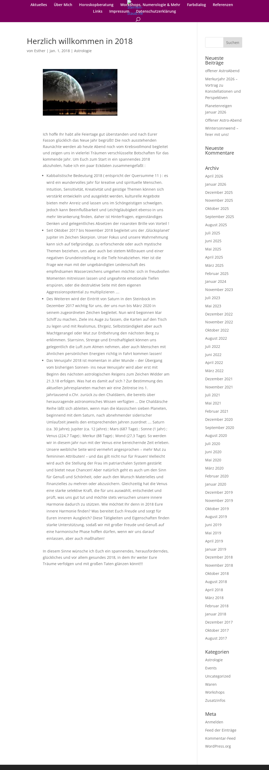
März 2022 (214, 370)
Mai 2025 (213, 248)
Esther (39, 50)
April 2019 (214, 541)
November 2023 (219, 289)
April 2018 (214, 589)
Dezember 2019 (219, 492)
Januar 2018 (215, 613)
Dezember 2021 (219, 378)
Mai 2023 (213, 305)
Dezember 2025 (219, 192)
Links (97, 11)
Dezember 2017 (219, 622)
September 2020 (219, 427)
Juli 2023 (212, 297)
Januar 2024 (215, 281)
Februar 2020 (217, 475)
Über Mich (63, 5)
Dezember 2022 (219, 314)
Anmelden (214, 721)
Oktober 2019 (217, 508)
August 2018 (216, 581)
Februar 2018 (217, 605)
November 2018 (219, 565)
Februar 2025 (217, 273)
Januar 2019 (215, 549)
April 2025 (214, 257)
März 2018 (214, 597)
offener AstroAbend (222, 70)
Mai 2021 (213, 403)
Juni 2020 (213, 451)
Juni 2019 (213, 524)
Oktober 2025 (217, 208)
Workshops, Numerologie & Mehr (150, 5)
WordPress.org (218, 746)
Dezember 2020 (219, 419)
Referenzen (223, 5)
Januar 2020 (215, 484)
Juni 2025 (213, 240)
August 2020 (216, 435)
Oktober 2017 (217, 630)
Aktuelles (38, 5)
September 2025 (219, 216)
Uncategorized (218, 676)
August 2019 (216, 516)
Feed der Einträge (220, 730)
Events (211, 667)
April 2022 (214, 362)
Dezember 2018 (219, 557)
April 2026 (214, 176)
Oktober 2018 (217, 573)
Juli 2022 (212, 346)
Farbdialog (196, 5)
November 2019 (219, 500)
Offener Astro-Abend (223, 120)
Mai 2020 (213, 459)
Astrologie (83, 50)
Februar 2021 (217, 411)
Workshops (215, 692)
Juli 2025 (212, 232)
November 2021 (219, 386)
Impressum (119, 11)
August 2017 (216, 638)
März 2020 (214, 468)
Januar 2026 (215, 184)
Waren (211, 684)
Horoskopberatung (96, 5)
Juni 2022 (213, 354)
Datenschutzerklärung (156, 11)
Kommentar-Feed (220, 738)
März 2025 (214, 265)
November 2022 (219, 321)
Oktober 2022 (217, 330)
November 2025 (219, 200)
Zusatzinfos (215, 700)
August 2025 (216, 224)
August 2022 (216, 338)
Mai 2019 (213, 532)
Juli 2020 (212, 443)
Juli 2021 (212, 394)
